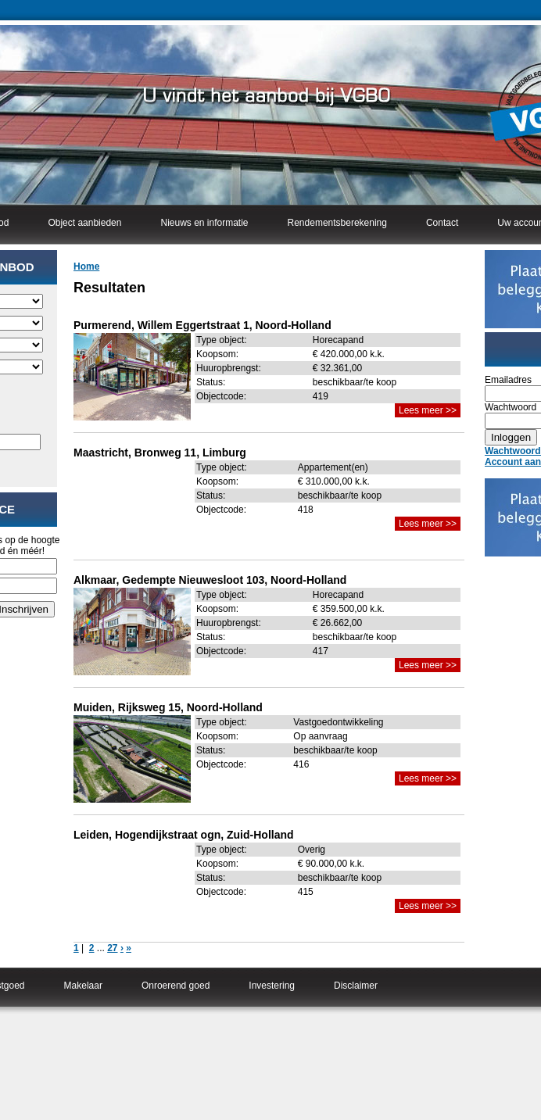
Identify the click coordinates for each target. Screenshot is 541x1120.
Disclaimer (356, 985)
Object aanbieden (84, 222)
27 (112, 948)
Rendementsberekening (337, 222)
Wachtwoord (510, 407)
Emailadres (508, 379)
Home (86, 266)
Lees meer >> (428, 410)
